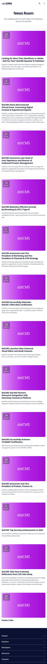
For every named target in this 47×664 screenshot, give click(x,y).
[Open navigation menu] (44, 3)
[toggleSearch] (39, 3)
